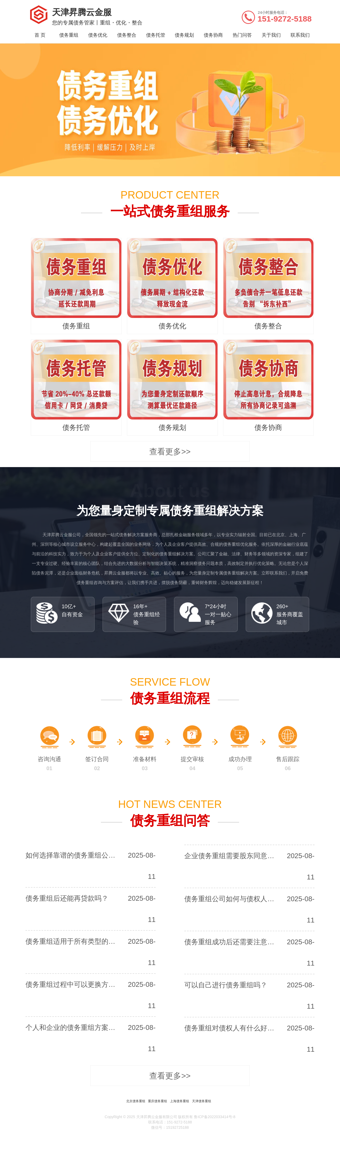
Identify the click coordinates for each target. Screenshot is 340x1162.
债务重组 (68, 35)
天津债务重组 (201, 1101)
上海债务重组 (179, 1101)
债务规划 (184, 35)
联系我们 (300, 35)
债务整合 (126, 35)
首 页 (40, 35)
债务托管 (155, 35)
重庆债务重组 (157, 1101)
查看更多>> (169, 451)
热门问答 (242, 35)
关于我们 (271, 35)
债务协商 (213, 35)
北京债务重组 (135, 1101)
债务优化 (97, 35)
